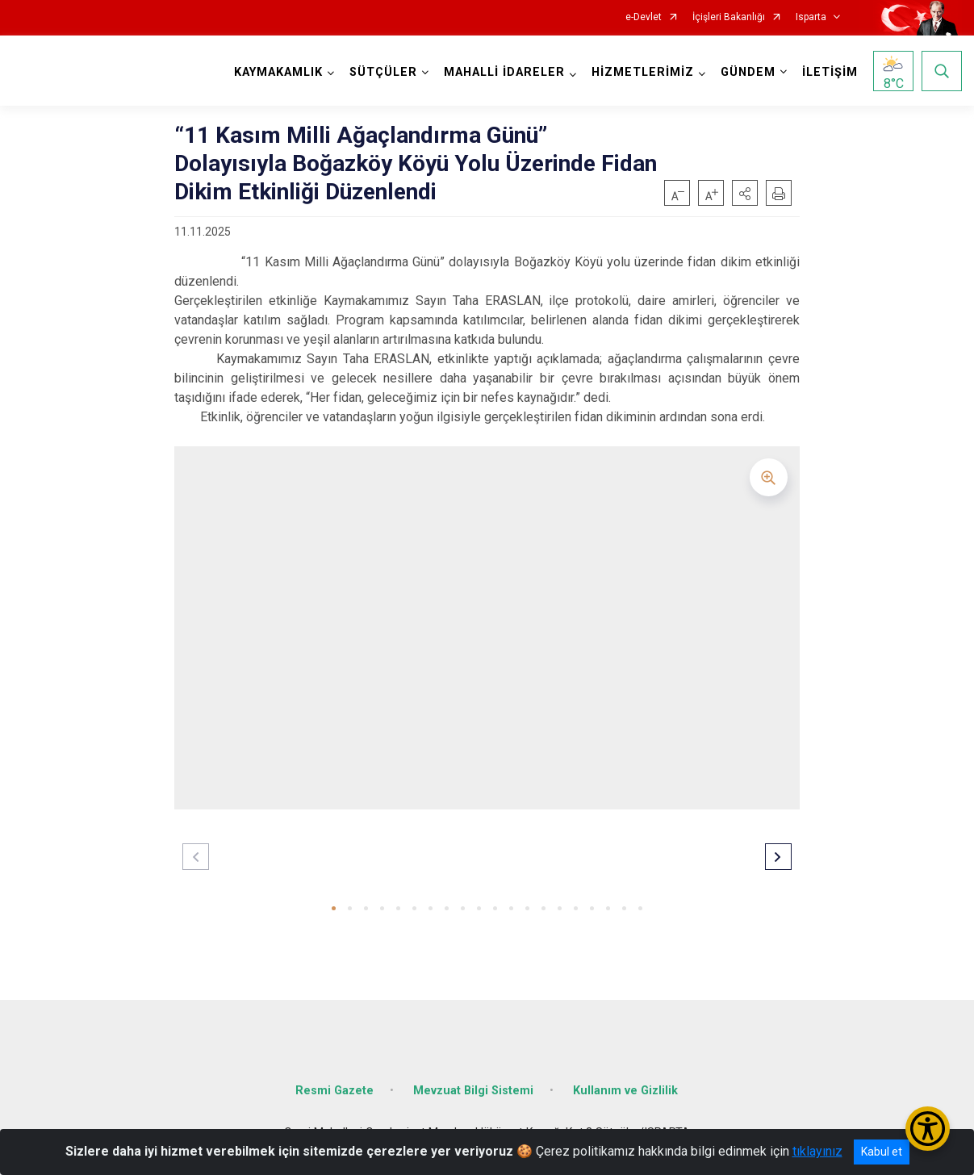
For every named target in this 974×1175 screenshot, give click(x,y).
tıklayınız (817, 1151)
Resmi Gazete (334, 1091)
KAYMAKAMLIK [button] (278, 72)
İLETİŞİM (830, 72)
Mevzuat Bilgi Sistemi (473, 1091)
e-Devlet (643, 17)
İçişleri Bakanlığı (728, 17)
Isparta (811, 17)
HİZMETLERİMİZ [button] (643, 72)
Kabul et (881, 1151)
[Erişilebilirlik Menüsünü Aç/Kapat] (927, 1128)
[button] (745, 193)
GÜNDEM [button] (748, 72)
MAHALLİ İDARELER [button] (504, 72)
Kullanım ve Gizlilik (625, 1091)
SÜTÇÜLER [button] (383, 72)
